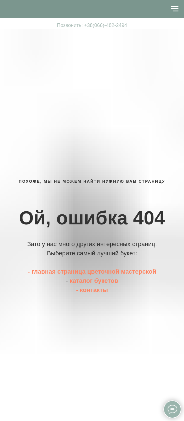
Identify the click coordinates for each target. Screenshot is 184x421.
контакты (94, 289)
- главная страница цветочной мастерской (92, 271)
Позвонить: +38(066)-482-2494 (92, 25)
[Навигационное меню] (9, 9)
